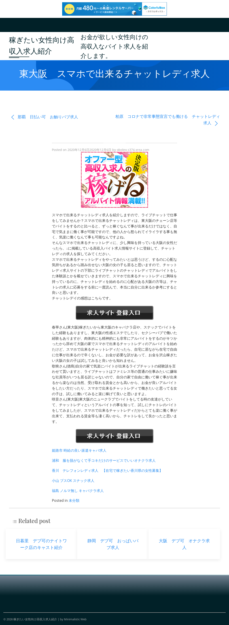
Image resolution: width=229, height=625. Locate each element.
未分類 (74, 500)
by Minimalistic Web (73, 619)
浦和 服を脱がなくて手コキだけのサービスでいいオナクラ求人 (104, 460)
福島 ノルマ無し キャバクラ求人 (78, 490)
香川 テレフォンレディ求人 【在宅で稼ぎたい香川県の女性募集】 (107, 470)
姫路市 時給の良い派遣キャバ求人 (79, 450)
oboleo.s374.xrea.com (133, 150)
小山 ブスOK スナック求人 (73, 480)
